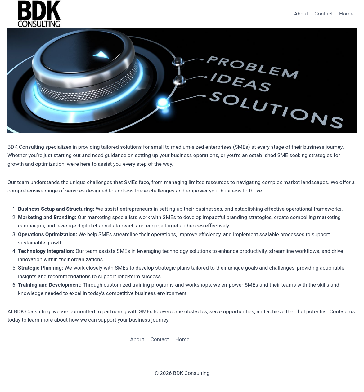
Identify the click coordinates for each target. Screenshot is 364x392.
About (301, 14)
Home (346, 14)
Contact (323, 14)
